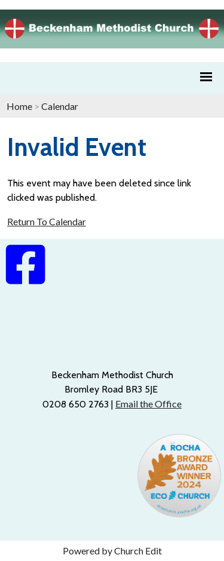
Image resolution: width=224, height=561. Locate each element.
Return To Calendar (46, 221)
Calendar (59, 106)
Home (19, 106)
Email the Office (148, 403)
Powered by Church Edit (112, 550)
